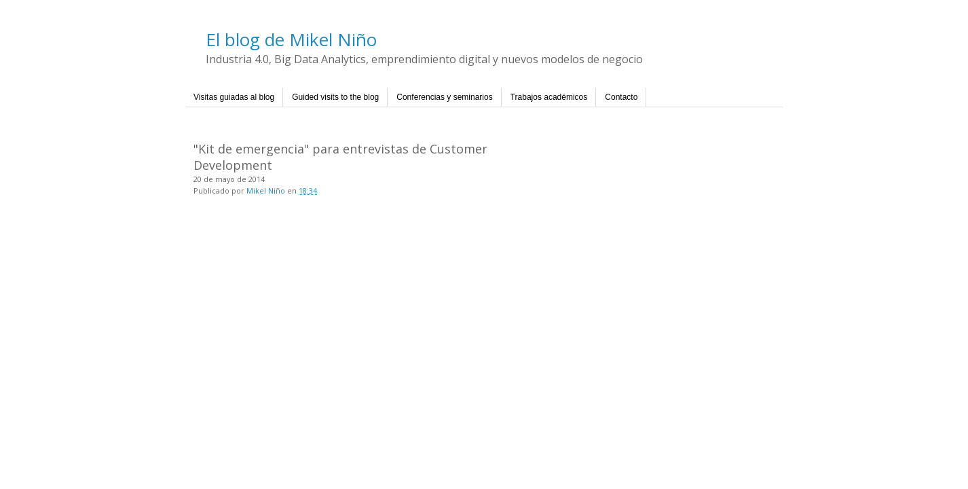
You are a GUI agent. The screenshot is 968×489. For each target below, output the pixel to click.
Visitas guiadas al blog (233, 97)
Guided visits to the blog (335, 97)
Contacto (621, 97)
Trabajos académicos (549, 97)
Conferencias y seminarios (444, 97)
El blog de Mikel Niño (291, 39)
